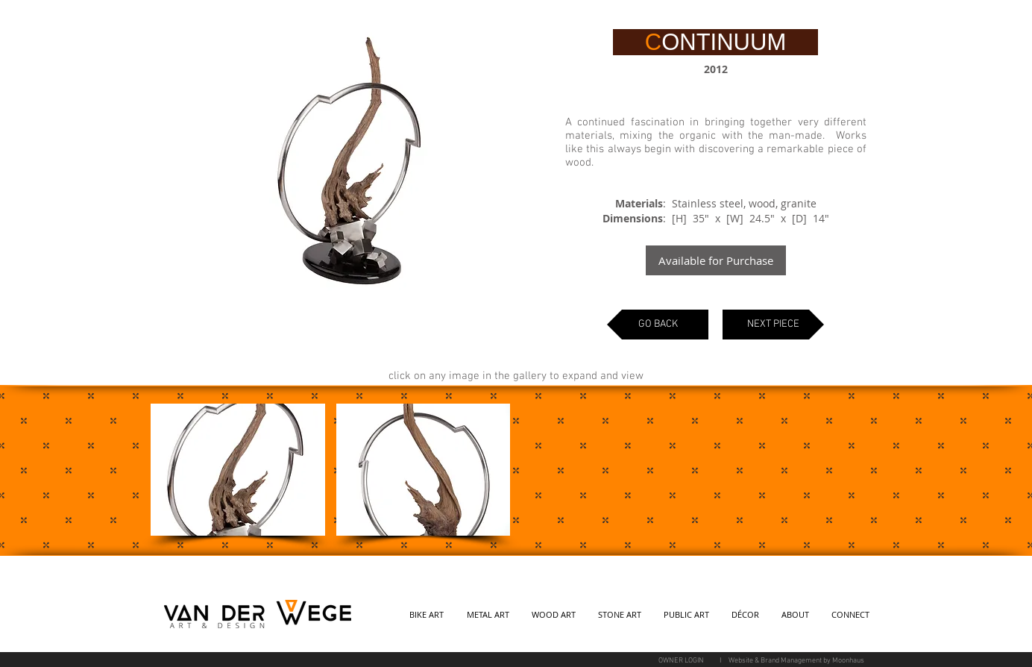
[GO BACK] (657, 324)
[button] (238, 470)
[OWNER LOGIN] (681, 660)
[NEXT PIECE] (773, 324)
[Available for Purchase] (716, 260)
